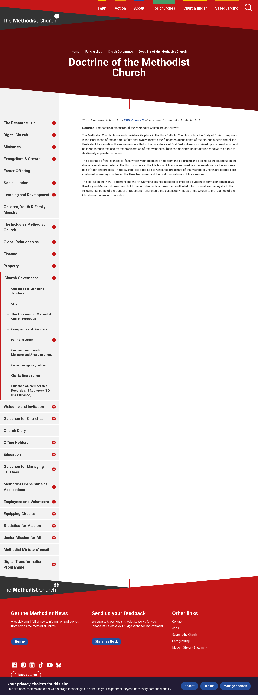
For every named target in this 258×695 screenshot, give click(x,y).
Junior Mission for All (22, 537)
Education (12, 454)
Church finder (195, 8)
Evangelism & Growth (22, 159)
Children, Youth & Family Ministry (24, 210)
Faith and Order (22, 340)
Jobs (175, 628)
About (139, 8)
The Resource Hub (19, 123)
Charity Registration (25, 375)
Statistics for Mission (22, 525)
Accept (189, 686)
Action (120, 8)
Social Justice (16, 183)
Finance (10, 254)
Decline (209, 686)
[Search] (248, 7)
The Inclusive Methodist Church (24, 227)
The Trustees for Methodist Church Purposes (31, 317)
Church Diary (15, 430)
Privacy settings (26, 674)
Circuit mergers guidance (29, 365)
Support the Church (184, 634)
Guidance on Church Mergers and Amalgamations (31, 352)
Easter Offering (17, 171)
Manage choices (235, 686)
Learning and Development (26, 195)
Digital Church (16, 135)
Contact (177, 621)
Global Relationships (21, 242)
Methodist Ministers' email (26, 549)
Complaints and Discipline (29, 329)
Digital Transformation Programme (23, 564)
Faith (102, 8)
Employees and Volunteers (26, 501)
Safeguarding (227, 8)
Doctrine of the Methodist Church (163, 51)
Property (11, 266)
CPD (14, 304)
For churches (164, 8)
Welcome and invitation (24, 406)
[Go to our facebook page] (14, 665)
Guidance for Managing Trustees (27, 291)
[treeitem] (58, 123)
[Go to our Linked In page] (32, 665)
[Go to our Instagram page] (23, 665)
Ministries (12, 147)
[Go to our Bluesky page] (58, 665)
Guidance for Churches (23, 418)
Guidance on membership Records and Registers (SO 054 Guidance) (30, 390)
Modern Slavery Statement (189, 647)
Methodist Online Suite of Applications (25, 487)
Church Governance (120, 51)
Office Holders (16, 442)
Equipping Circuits (19, 513)
